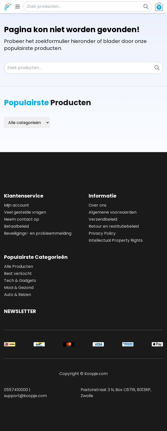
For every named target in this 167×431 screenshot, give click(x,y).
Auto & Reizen (17, 294)
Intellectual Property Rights (116, 240)
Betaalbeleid (16, 226)
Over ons (97, 205)
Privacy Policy (102, 233)
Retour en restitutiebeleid (114, 226)
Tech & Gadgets (20, 280)
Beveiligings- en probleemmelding (37, 233)
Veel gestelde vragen (25, 212)
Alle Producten (18, 266)
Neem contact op (21, 219)
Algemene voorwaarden (112, 212)
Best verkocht (18, 273)
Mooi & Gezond (19, 287)
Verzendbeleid (103, 219)
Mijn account (16, 205)
